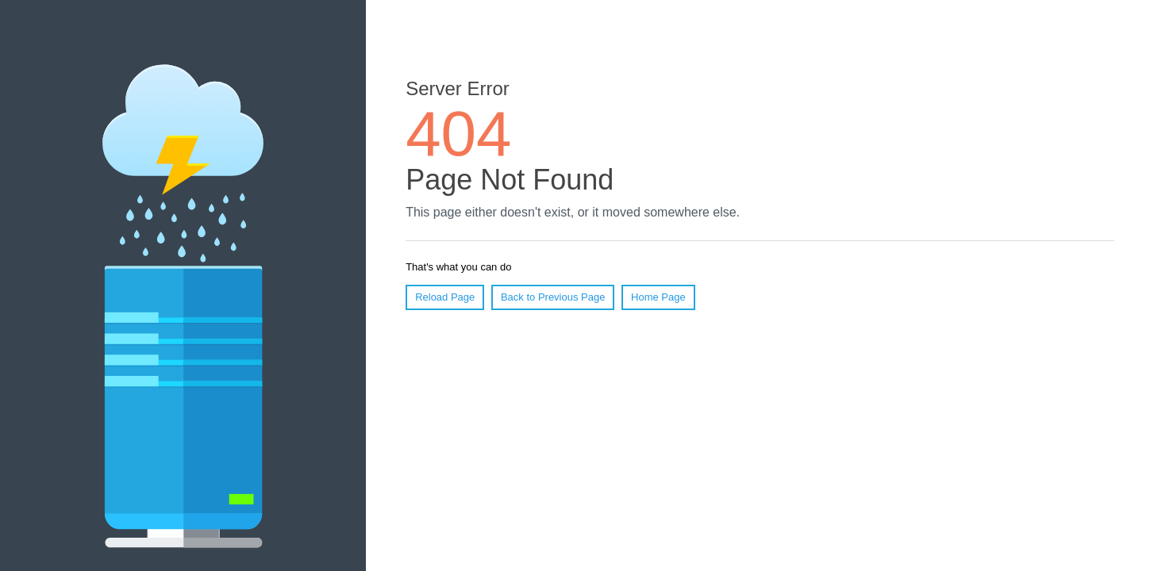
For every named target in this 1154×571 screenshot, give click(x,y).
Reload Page (445, 297)
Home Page (658, 297)
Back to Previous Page (553, 297)
